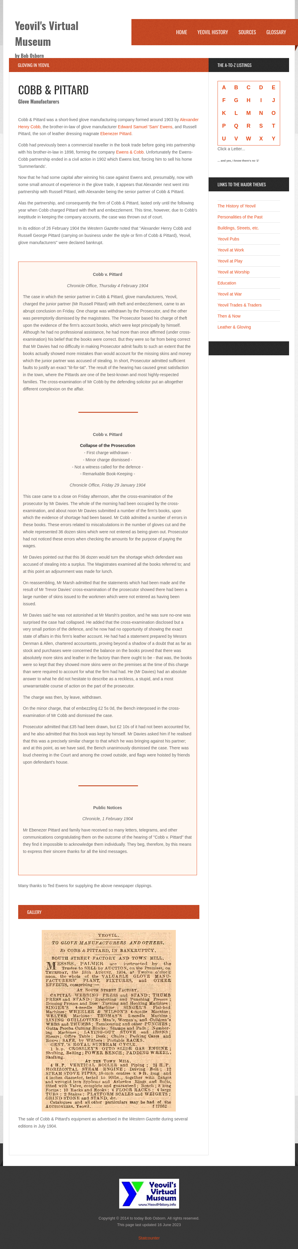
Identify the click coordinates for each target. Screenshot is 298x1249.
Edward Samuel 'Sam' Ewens (145, 126)
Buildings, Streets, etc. (238, 228)
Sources (247, 32)
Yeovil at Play (230, 261)
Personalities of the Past (240, 217)
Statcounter (149, 1238)
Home (181, 32)
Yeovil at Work (231, 250)
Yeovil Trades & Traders (240, 305)
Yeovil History (213, 32)
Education (227, 283)
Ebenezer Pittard (115, 133)
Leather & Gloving (234, 327)
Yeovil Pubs (228, 239)
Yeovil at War (230, 294)
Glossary (276, 32)
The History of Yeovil (237, 206)
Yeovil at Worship (233, 272)
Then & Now (229, 316)
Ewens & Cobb (130, 152)
